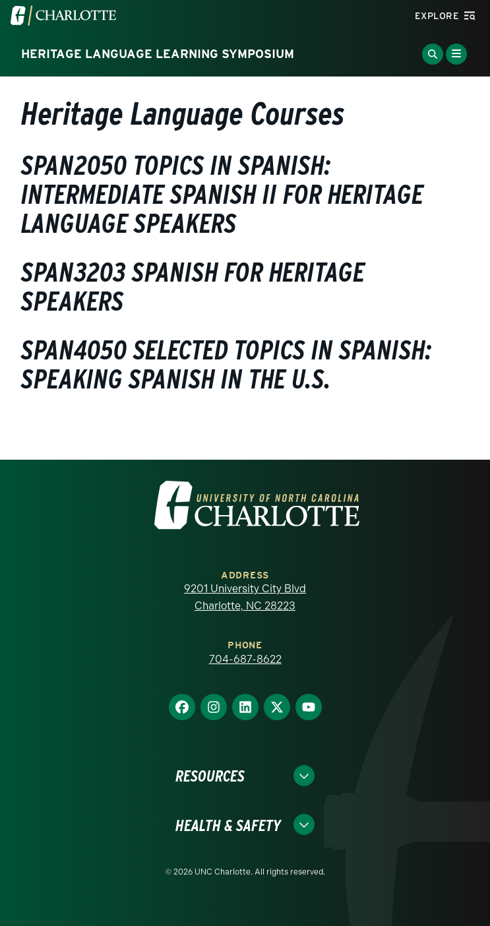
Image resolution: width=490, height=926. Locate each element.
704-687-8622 (245, 659)
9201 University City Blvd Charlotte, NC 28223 (245, 597)
